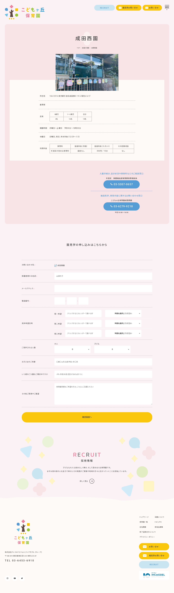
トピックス (158, 522)
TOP (78, 48)
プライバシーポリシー (147, 537)
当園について (159, 517)
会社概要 (143, 527)
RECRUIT (104, 8)
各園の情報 (85, 48)
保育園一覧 (144, 522)
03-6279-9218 (121, 206)
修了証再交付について (148, 532)
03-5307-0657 (121, 184)
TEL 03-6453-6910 (19, 560)
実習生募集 (159, 527)
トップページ (144, 517)
